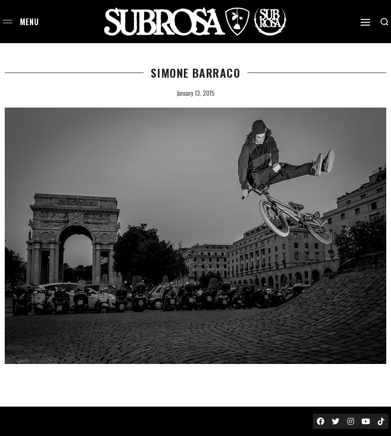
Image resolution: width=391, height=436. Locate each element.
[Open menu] (7, 21)
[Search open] (384, 22)
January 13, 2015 (196, 93)
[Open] (365, 22)
